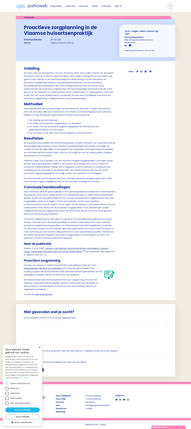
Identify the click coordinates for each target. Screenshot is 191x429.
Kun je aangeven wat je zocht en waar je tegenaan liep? (50, 317)
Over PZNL (61, 399)
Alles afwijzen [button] (22, 417)
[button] (22, 422)
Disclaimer (90, 402)
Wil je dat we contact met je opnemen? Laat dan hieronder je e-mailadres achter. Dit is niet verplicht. (71, 351)
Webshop (60, 411)
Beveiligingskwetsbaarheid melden (98, 407)
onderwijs (83, 6)
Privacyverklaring (93, 395)
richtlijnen (106, 6)
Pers (58, 405)
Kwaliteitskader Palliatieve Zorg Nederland (43, 268)
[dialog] (22, 385)
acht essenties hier (43, 294)
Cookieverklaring (93, 399)
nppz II (118, 6)
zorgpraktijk (56, 6)
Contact (60, 402)
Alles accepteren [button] (23, 410)
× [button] (39, 347)
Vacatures (61, 408)
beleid (95, 6)
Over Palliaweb (63, 395)
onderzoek (70, 6)
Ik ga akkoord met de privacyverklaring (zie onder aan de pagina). (56, 362)
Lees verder (24, 378)
